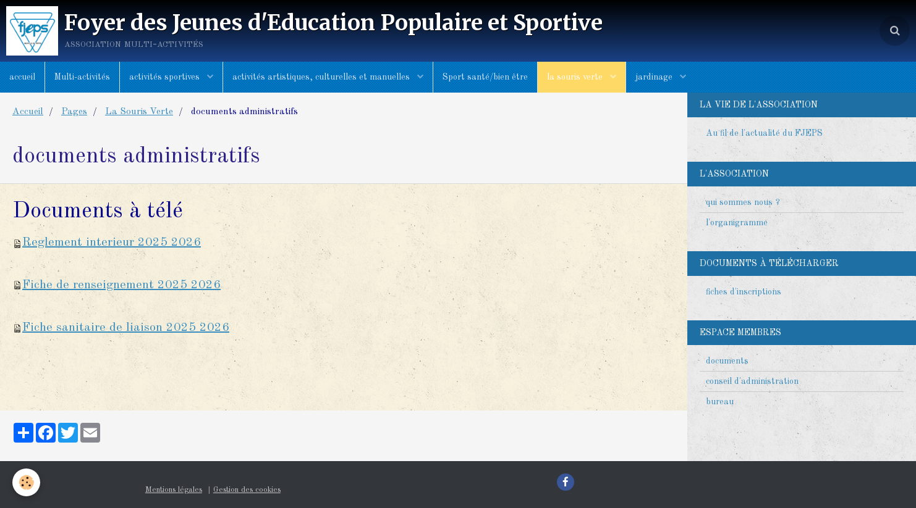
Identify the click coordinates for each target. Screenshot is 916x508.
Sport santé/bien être (485, 77)
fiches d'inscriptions (743, 292)
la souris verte (576, 77)
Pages (74, 112)
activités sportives (165, 77)
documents (727, 361)
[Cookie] (26, 482)
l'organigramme (737, 223)
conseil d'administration (752, 381)
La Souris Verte (139, 112)
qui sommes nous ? (743, 202)
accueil (22, 77)
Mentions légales (173, 490)
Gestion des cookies (247, 490)
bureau (720, 402)
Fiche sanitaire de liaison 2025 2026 (125, 328)
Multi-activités (82, 77)
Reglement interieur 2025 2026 (111, 242)
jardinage (655, 77)
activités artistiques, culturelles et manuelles (322, 77)
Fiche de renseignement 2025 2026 (121, 285)
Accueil (27, 112)
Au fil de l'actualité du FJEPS (764, 133)
